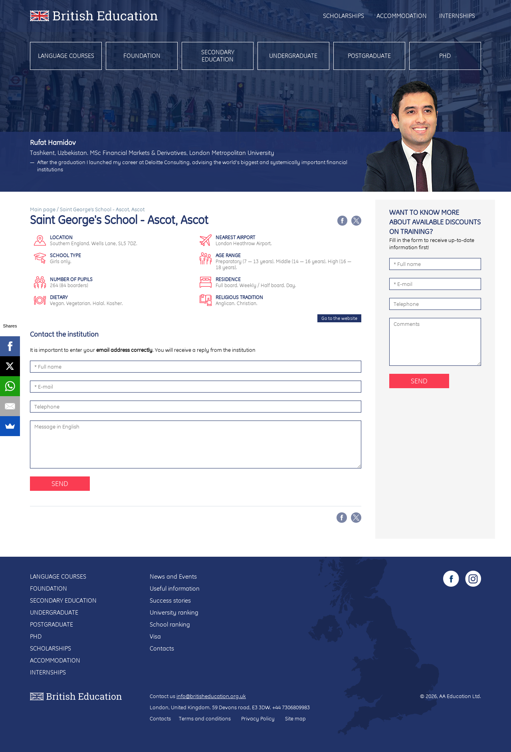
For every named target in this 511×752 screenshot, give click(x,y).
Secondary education (217, 55)
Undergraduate (293, 56)
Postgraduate (369, 56)
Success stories (170, 600)
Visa (155, 636)
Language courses (66, 56)
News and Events (173, 576)
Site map (295, 718)
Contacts (162, 648)
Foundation (141, 56)
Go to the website (339, 318)
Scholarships (343, 16)
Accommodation (401, 16)
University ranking (174, 612)
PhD (445, 56)
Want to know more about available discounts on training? (435, 222)
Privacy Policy (258, 718)
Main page (42, 209)
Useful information (175, 588)
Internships (457, 16)
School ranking (170, 624)
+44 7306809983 (291, 707)
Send (59, 483)
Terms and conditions (205, 718)
